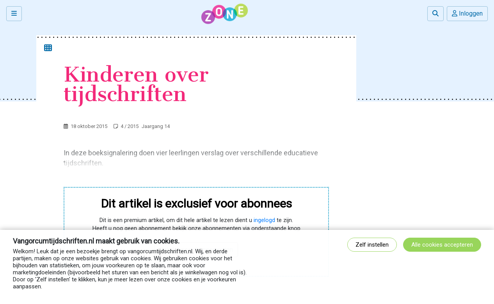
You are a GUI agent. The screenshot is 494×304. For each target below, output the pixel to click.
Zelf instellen (372, 244)
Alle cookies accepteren (442, 244)
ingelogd (264, 220)
